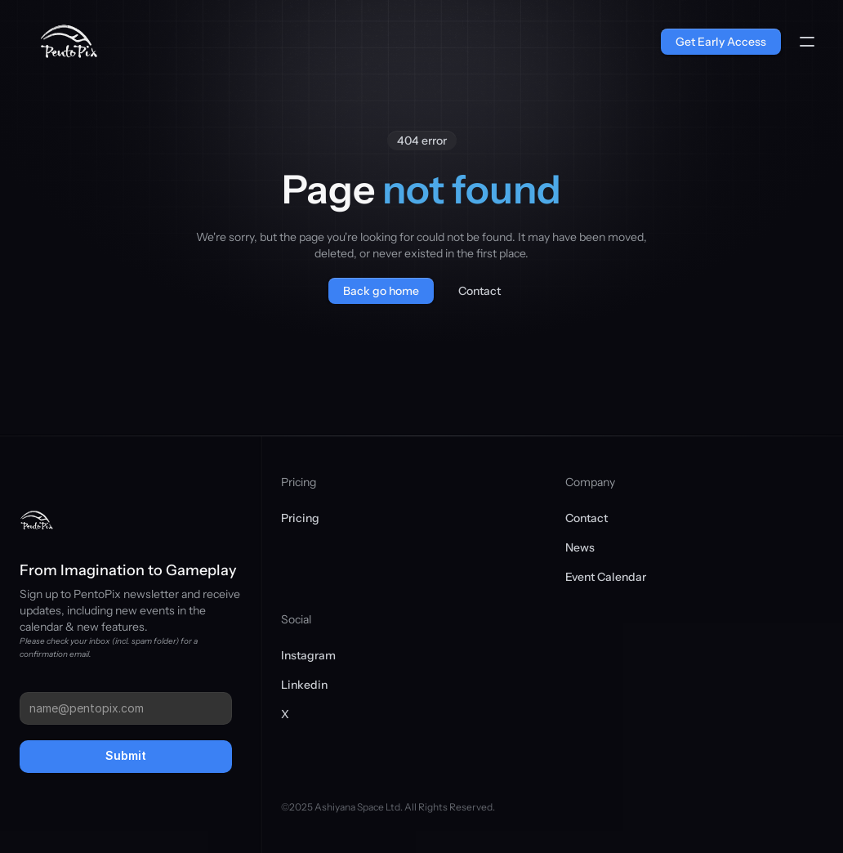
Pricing (300, 518)
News (580, 547)
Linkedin (304, 684)
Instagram (308, 655)
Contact (586, 518)
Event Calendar (605, 576)
